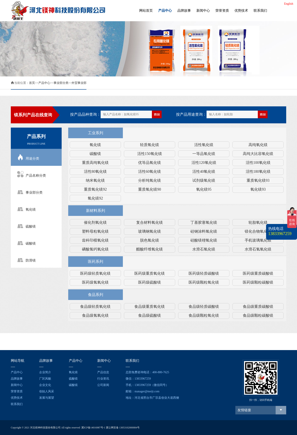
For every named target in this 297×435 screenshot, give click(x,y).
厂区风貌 (45, 378)
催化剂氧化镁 (95, 222)
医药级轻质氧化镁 (95, 273)
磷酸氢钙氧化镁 (95, 249)
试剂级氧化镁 (203, 180)
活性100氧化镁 (258, 162)
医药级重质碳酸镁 (258, 273)
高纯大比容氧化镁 (258, 154)
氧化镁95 (203, 189)
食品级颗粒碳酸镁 (258, 315)
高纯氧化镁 (258, 145)
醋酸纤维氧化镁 (149, 249)
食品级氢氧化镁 (95, 315)
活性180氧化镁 (258, 171)
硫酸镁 (73, 378)
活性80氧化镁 (95, 171)
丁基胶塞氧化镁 (203, 222)
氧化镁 (95, 145)
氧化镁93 (258, 189)
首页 (32, 82)
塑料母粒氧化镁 (95, 231)
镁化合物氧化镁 (258, 231)
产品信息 (103, 372)
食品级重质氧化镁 (149, 306)
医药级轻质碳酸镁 (204, 273)
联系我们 (260, 10)
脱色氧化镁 (149, 240)
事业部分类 (61, 82)
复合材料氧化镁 (149, 222)
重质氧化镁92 (95, 189)
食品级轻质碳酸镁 (204, 306)
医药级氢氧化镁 (95, 282)
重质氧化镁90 (149, 189)
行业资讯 (103, 378)
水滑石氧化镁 (203, 249)
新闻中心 (203, 10)
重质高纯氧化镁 (95, 162)
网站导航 (17, 360)
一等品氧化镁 (203, 154)
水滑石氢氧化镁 (258, 249)
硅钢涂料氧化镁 (203, 231)
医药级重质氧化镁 (149, 273)
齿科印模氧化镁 (95, 240)
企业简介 (45, 372)
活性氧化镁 (203, 145)
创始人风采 (46, 391)
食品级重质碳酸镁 (258, 306)
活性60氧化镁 (149, 171)
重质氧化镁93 (258, 180)
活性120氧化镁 (204, 162)
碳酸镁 (95, 154)
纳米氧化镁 (95, 180)
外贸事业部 (79, 82)
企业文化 (45, 385)
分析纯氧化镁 (149, 180)
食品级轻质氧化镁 (95, 306)
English (288, 3)
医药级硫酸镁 (149, 282)
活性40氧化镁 (203, 171)
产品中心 (165, 10)
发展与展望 (46, 397)
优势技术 (241, 10)
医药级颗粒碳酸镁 (258, 282)
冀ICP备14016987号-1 (93, 427)
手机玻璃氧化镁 (258, 240)
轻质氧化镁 (149, 145)
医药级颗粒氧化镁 (204, 282)
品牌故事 (184, 10)
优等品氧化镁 (149, 162)
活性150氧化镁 (149, 154)
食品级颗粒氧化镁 (204, 315)
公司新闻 (103, 385)
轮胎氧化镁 (258, 222)
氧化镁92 (95, 198)
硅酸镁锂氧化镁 (203, 240)
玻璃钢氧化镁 (149, 231)
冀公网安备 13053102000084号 (123, 427)
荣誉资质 (222, 10)
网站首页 (146, 10)
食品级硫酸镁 (149, 315)
